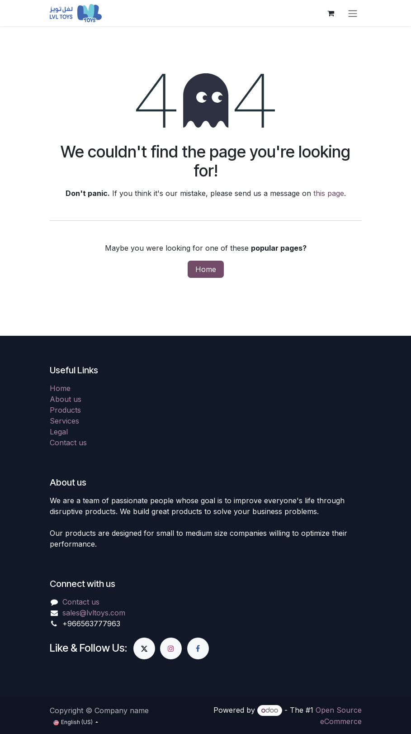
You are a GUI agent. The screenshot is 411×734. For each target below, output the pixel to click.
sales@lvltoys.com (93, 612)
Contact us (68, 442)
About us (65, 399)
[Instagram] (171, 648)
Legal (59, 431)
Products (65, 410)
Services (64, 420)
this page (328, 193)
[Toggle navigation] (353, 13)
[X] (144, 648)
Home (205, 269)
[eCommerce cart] (331, 13)
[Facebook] (198, 648)
